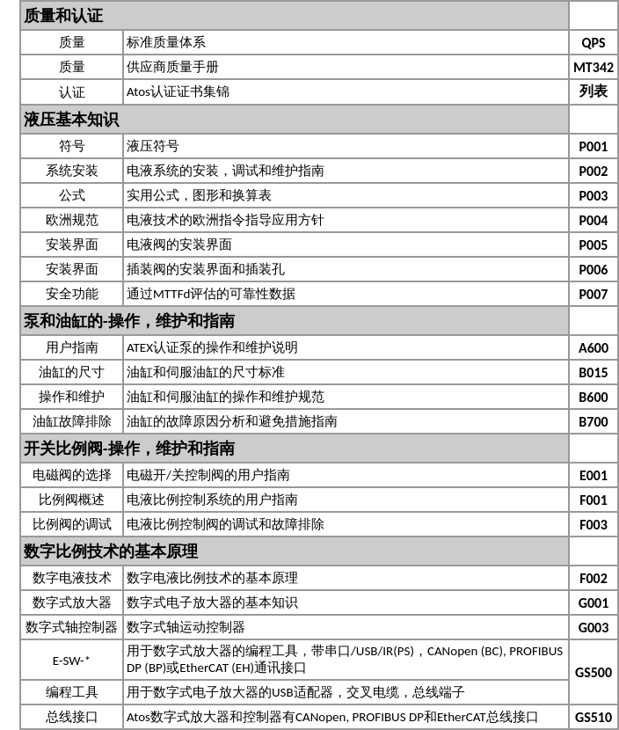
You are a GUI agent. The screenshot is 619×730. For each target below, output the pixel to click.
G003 (594, 627)
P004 (593, 220)
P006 (593, 269)
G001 (594, 603)
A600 (593, 347)
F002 (593, 578)
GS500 (593, 672)
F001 (593, 500)
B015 (593, 372)
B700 (593, 421)
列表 (593, 91)
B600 (593, 397)
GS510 (593, 717)
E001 (593, 475)
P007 (593, 294)
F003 (593, 524)
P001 (593, 146)
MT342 (593, 67)
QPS (593, 42)
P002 (593, 171)
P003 (593, 195)
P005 (593, 245)
